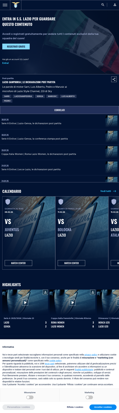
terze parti (49, 363)
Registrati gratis (16, 46)
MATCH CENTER (18, 263)
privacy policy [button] (91, 354)
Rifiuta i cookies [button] (75, 407)
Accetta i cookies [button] (103, 407)
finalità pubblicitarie (84, 369)
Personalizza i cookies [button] (18, 407)
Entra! (5, 63)
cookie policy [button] (55, 360)
